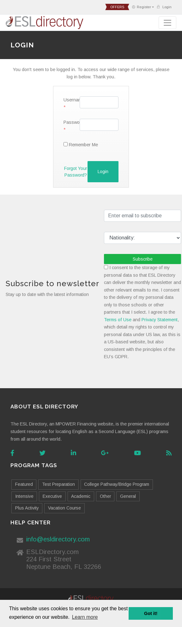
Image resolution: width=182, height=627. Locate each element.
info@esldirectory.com (58, 539)
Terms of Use (117, 319)
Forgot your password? (75, 172)
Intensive (24, 496)
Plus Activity (27, 507)
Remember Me (83, 144)
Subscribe (143, 259)
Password (69, 122)
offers (117, 7)
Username (69, 99)
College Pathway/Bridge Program (116, 484)
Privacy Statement (160, 319)
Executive (52, 496)
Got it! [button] (150, 613)
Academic (80, 496)
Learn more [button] (85, 617)
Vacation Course (64, 507)
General (128, 496)
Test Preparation (58, 484)
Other (105, 496)
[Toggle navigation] (167, 22)
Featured (24, 484)
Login (164, 7)
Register (141, 7)
